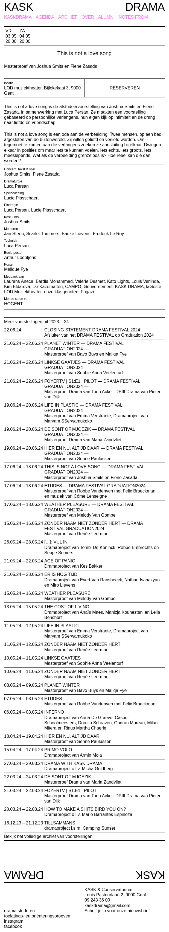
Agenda (45, 17)
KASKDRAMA (17, 17)
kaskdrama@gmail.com (107, 905)
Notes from (133, 17)
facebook (13, 926)
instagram (13, 921)
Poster (9, 264)
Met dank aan (14, 276)
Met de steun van (16, 299)
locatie (9, 83)
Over (87, 17)
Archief (67, 17)
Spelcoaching (14, 193)
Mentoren (11, 229)
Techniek (10, 241)
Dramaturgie (13, 181)
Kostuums (11, 217)
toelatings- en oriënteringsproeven (37, 916)
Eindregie (11, 205)
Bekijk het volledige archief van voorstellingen (48, 836)
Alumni (106, 17)
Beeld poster (13, 253)
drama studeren (19, 910)
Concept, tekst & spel (19, 169)
